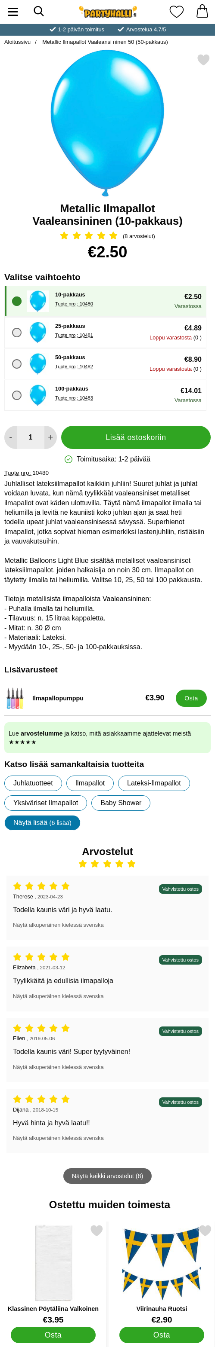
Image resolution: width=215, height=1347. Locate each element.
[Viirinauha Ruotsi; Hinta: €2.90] (162, 1274)
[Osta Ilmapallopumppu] (191, 698)
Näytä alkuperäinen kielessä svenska (58, 925)
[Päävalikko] (13, 12)
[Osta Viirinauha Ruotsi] (162, 1335)
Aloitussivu (17, 42)
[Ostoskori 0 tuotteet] (202, 11)
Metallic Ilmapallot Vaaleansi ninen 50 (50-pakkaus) (104, 42)
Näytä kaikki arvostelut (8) (107, 1176)
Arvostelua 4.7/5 (146, 29)
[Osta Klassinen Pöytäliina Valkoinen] (53, 1335)
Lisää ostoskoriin (136, 437)
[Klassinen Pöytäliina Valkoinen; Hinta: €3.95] (53, 1274)
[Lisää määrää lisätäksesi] (50, 437)
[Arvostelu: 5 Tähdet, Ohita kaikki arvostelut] (107, 236)
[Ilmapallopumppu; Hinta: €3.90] (88, 698)
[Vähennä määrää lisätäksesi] (10, 437)
